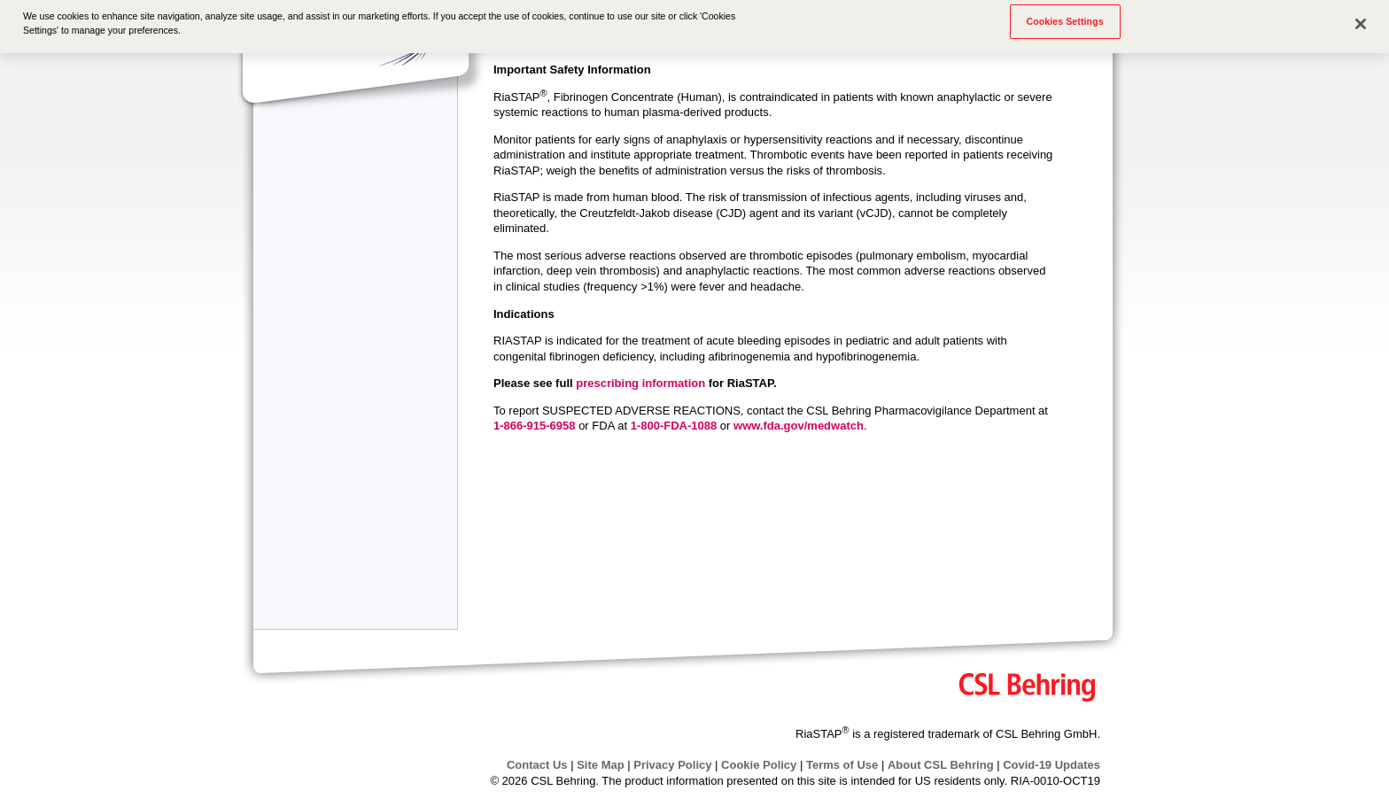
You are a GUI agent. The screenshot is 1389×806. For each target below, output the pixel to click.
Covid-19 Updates (1051, 764)
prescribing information (640, 383)
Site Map (600, 764)
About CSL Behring (941, 764)
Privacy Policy (672, 764)
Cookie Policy (758, 764)
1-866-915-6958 (534, 425)
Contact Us (537, 764)
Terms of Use (842, 764)
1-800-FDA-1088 (674, 425)
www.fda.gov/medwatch (798, 425)
